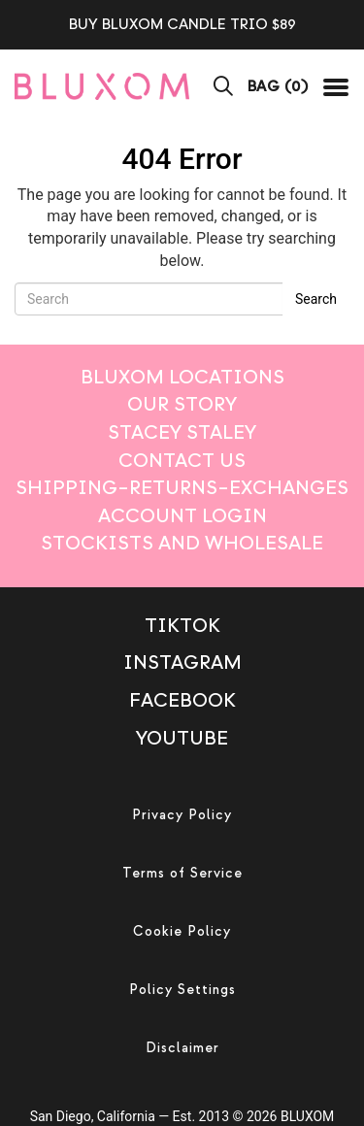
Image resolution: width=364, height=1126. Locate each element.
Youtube (182, 738)
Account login (182, 516)
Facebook (182, 700)
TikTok (182, 625)
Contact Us (182, 460)
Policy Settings (182, 989)
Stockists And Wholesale (182, 543)
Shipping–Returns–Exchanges (182, 488)
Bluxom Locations (182, 377)
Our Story (182, 404)
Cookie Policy (182, 931)
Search (316, 299)
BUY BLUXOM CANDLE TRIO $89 (182, 24)
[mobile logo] (102, 86)
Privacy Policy (182, 815)
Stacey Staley (182, 432)
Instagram (182, 662)
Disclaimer (182, 1048)
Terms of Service (182, 873)
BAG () (278, 86)
